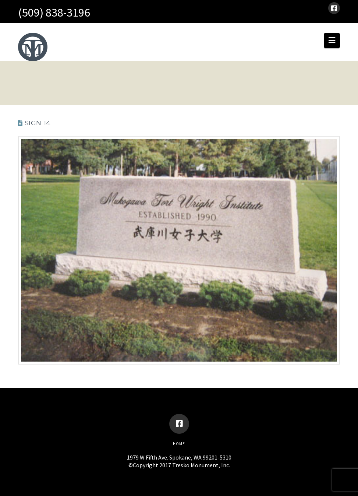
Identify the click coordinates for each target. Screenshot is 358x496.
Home (179, 443)
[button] (332, 40)
